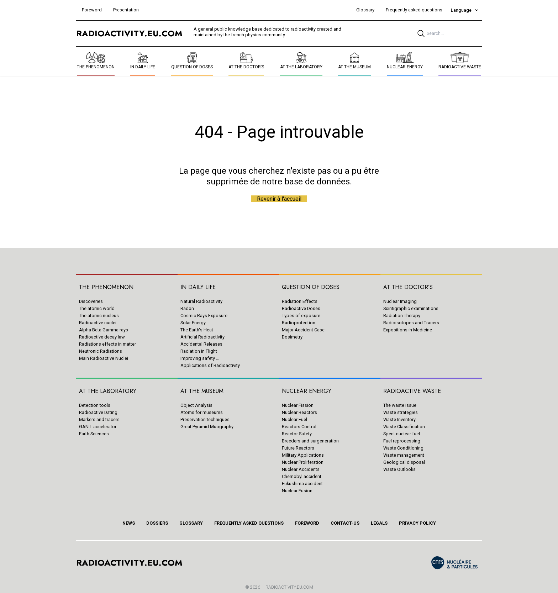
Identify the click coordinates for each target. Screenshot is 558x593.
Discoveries (91, 301)
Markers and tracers (99, 419)
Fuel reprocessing (401, 441)
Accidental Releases (201, 344)
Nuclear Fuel (294, 419)
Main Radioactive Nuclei (103, 358)
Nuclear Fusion (297, 490)
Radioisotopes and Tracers (411, 322)
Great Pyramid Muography (206, 426)
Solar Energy (193, 322)
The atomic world (97, 308)
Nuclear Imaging (400, 301)
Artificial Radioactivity (202, 337)
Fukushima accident (302, 483)
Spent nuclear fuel (401, 433)
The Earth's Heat (196, 329)
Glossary (365, 9)
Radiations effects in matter (107, 344)
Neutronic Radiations (100, 351)
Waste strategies (400, 412)
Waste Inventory (399, 419)
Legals (379, 523)
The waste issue (399, 405)
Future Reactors (298, 448)
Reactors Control (299, 426)
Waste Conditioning (403, 448)
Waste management (403, 455)
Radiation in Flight (198, 351)
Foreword (92, 9)
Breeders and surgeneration (310, 441)
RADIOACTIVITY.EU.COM (289, 587)
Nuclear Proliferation (302, 462)
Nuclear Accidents (301, 469)
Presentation (126, 9)
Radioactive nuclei (97, 322)
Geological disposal (404, 462)
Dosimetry (292, 337)
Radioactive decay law (102, 337)
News (128, 523)
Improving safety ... (199, 358)
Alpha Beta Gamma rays (103, 329)
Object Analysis (196, 405)
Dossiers (157, 523)
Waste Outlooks (399, 469)
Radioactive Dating (98, 412)
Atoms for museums (201, 412)
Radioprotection (298, 322)
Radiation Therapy (401, 315)
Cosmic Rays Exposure (203, 315)
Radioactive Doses (301, 308)
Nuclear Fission (298, 405)
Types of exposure (301, 315)
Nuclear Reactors (299, 412)
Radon (187, 308)
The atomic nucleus (99, 315)
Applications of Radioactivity (210, 365)
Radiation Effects (299, 301)
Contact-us (345, 523)
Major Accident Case (303, 329)
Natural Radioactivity (201, 301)
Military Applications (303, 455)
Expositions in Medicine (407, 329)
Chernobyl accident (301, 476)
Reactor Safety (297, 433)
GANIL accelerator (97, 426)
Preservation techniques (205, 419)
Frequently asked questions (414, 9)
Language (465, 10)
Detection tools (94, 405)
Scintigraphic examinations (410, 308)
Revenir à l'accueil (279, 198)
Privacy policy (417, 523)
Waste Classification (404, 426)
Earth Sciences (94, 433)
